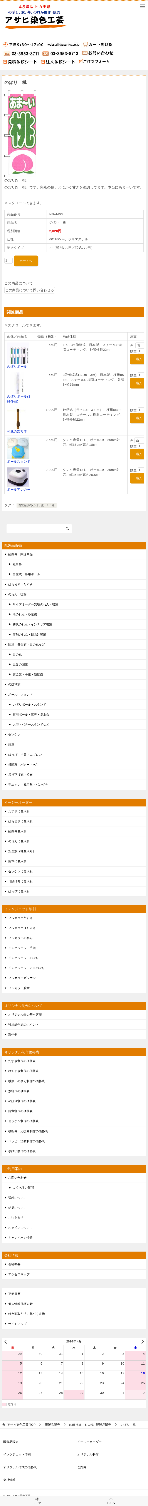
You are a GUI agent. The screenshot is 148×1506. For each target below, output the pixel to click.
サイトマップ (17, 1324)
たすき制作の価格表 (22, 1061)
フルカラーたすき (20, 917)
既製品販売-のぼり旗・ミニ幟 (36, 505)
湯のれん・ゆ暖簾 (25, 614)
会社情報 (9, 1479)
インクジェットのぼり (23, 958)
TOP (21, 1424)
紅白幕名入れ (17, 831)
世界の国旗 (20, 664)
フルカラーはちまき (22, 927)
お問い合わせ (17, 1177)
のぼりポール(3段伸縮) (18, 396)
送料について (17, 1198)
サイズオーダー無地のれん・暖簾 (35, 604)
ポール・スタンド (20, 694)
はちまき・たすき (20, 584)
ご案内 (81, 1467)
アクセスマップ (19, 1274)
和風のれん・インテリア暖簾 (32, 624)
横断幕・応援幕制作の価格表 (28, 1131)
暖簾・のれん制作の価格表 (26, 1081)
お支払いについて (20, 1227)
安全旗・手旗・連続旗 (28, 674)
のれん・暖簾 (17, 594)
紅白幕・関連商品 (20, 554)
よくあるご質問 (23, 1187)
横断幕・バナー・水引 (23, 764)
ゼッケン (14, 734)
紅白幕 (17, 564)
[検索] (39, 528)
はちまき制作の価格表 (23, 1071)
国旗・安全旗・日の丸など (26, 644)
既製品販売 (10, 1442)
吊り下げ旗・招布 (20, 774)
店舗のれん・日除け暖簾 (29, 634)
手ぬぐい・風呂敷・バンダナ (28, 784)
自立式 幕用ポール (26, 574)
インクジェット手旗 (22, 948)
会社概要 (14, 1264)
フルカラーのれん (20, 938)
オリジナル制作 (88, 1454)
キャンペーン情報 (20, 1237)
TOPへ (111, 1500)
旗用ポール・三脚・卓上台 (31, 714)
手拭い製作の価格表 (22, 1151)
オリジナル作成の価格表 (20, 1467)
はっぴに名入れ (19, 891)
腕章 (11, 744)
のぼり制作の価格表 (22, 1101)
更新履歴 (14, 1294)
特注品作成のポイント (23, 1024)
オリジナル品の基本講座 (25, 1014)
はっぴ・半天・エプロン (25, 754)
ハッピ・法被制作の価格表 (26, 1141)
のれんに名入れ (19, 841)
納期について (17, 1207)
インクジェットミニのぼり (26, 968)
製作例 (12, 1034)
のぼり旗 (14, 684)
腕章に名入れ (17, 861)
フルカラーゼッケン (22, 978)
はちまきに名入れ (20, 821)
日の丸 (17, 654)
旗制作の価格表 (19, 1091)
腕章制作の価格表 (20, 1111)
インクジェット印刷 (17, 1454)
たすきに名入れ (19, 811)
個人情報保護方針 (20, 1304)
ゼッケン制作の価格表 (23, 1121)
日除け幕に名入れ (20, 881)
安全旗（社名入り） (22, 851)
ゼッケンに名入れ (20, 871)
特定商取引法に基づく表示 (26, 1314)
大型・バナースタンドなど (31, 724)
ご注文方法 (16, 1217)
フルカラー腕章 (19, 988)
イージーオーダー (89, 1442)
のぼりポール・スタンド (29, 704)
